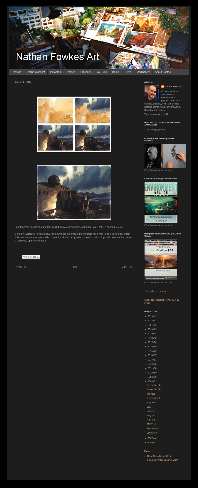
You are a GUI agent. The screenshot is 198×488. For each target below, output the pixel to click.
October (151, 394)
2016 (150, 346)
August (151, 402)
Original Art (143, 71)
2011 (150, 368)
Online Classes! (36, 71)
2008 (150, 381)
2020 (150, 329)
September (152, 398)
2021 (150, 325)
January (151, 432)
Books (116, 71)
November (152, 389)
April (149, 419)
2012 (150, 364)
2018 (150, 338)
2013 (150, 359)
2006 (150, 442)
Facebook (85, 71)
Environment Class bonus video (162, 460)
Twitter (71, 71)
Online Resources (156, 129)
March (150, 424)
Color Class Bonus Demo (159, 456)
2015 (150, 351)
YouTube (102, 71)
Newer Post (21, 267)
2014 (150, 355)
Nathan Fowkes (173, 86)
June (149, 411)
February (151, 428)
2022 (150, 320)
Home (75, 267)
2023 (150, 316)
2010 (150, 372)
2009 (150, 377)
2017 (150, 342)
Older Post (127, 267)
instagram (55, 71)
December (152, 385)
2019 (150, 333)
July (149, 407)
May (149, 415)
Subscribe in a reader (155, 291)
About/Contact (163, 71)
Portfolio (16, 71)
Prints (128, 71)
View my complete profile (156, 114)
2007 (150, 438)
